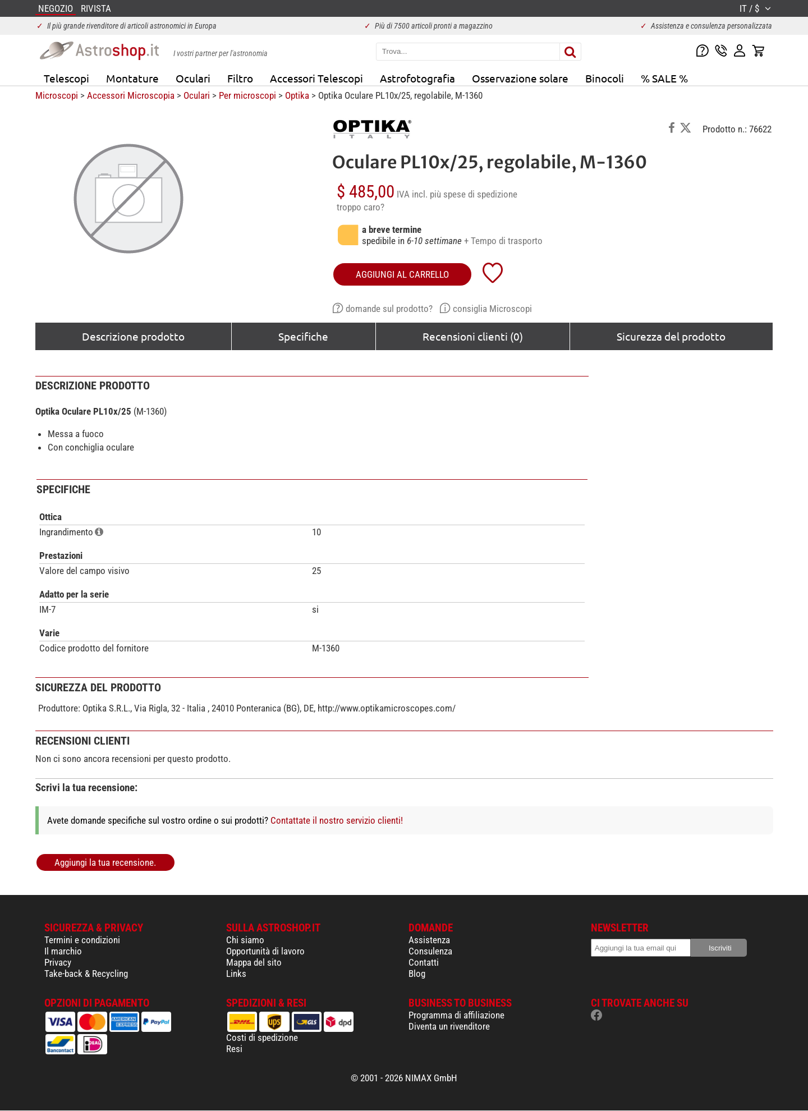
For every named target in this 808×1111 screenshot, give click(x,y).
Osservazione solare (520, 78)
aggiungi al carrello (402, 274)
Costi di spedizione (262, 1037)
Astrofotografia (417, 78)
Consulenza (430, 951)
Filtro (240, 78)
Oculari (193, 78)
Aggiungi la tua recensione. (105, 862)
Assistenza (429, 939)
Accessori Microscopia (131, 95)
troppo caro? (360, 207)
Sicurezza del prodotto (671, 336)
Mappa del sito (254, 962)
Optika (297, 95)
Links (236, 973)
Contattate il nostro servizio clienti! (336, 820)
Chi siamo (245, 939)
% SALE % (664, 78)
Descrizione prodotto (133, 336)
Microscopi (56, 95)
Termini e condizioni (82, 939)
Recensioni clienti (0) (473, 336)
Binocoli (604, 78)
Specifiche (303, 336)
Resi (234, 1048)
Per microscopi (247, 95)
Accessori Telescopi (316, 78)
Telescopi (66, 78)
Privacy (57, 962)
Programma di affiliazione (456, 1015)
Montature (132, 78)
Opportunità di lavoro (265, 951)
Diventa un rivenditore (449, 1026)
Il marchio (63, 951)
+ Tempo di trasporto (503, 240)
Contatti (423, 962)
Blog (416, 973)
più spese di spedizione (473, 194)
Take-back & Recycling (86, 973)
